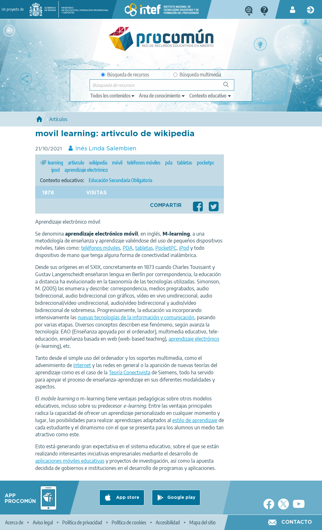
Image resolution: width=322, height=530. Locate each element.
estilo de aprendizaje (194, 420)
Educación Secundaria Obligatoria (120, 180)
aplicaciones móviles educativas (69, 461)
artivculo (76, 162)
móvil (117, 162)
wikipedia (98, 162)
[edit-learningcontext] (210, 96)
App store (127, 497)
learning (55, 162)
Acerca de (14, 522)
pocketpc (205, 162)
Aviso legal (43, 522)
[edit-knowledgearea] (162, 96)
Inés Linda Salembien (105, 148)
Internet (82, 365)
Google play (181, 497)
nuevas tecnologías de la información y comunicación (136, 317)
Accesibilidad (168, 522)
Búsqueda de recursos (125, 74)
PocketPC (165, 248)
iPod (184, 248)
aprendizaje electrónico (86, 170)
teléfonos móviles (143, 162)
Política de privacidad (82, 522)
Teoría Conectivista (129, 372)
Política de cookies (129, 522)
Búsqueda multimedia (197, 74)
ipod (55, 170)
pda (168, 162)
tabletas (184, 162)
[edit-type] (112, 96)
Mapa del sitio (202, 522)
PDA (128, 248)
